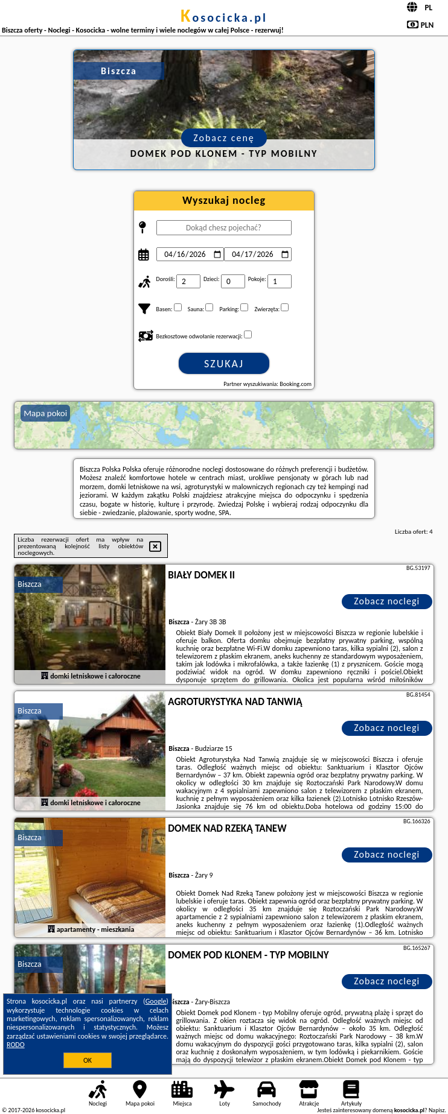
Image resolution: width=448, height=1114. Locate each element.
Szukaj (224, 363)
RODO (16, 1044)
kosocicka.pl (224, 17)
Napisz (437, 1110)
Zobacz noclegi (387, 601)
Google (156, 1001)
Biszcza (29, 584)
